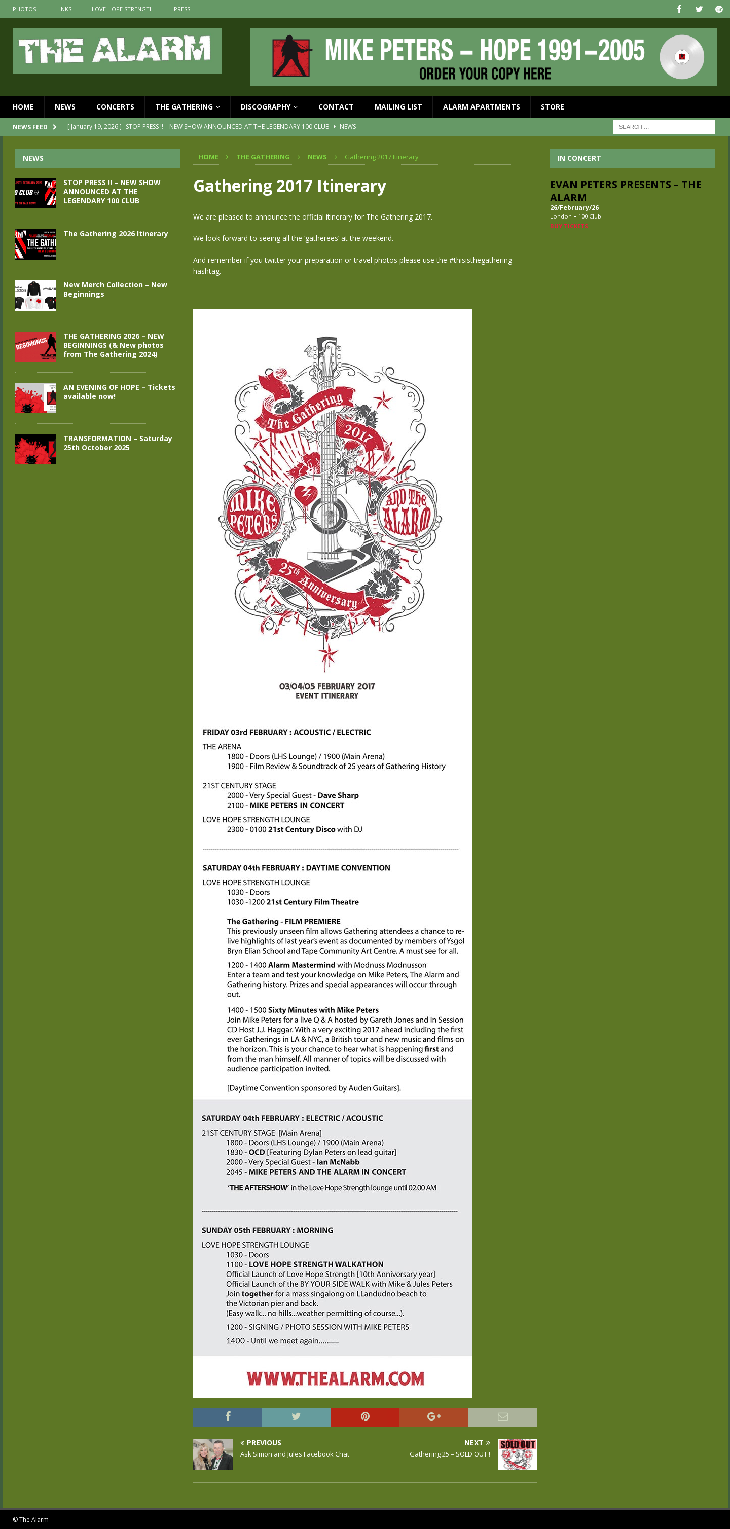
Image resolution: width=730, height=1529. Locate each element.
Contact (336, 106)
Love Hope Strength (123, 9)
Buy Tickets (569, 225)
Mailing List (398, 106)
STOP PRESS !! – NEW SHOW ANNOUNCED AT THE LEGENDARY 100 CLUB (112, 191)
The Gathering (184, 106)
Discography (265, 106)
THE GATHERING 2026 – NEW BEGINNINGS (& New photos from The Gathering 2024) (113, 344)
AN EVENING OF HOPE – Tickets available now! (119, 391)
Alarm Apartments (481, 106)
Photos (24, 9)
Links (63, 9)
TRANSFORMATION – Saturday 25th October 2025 (117, 442)
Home (23, 106)
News (65, 106)
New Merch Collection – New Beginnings (115, 288)
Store (552, 106)
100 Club (589, 216)
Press (182, 9)
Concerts (115, 106)
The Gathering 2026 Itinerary (115, 233)
